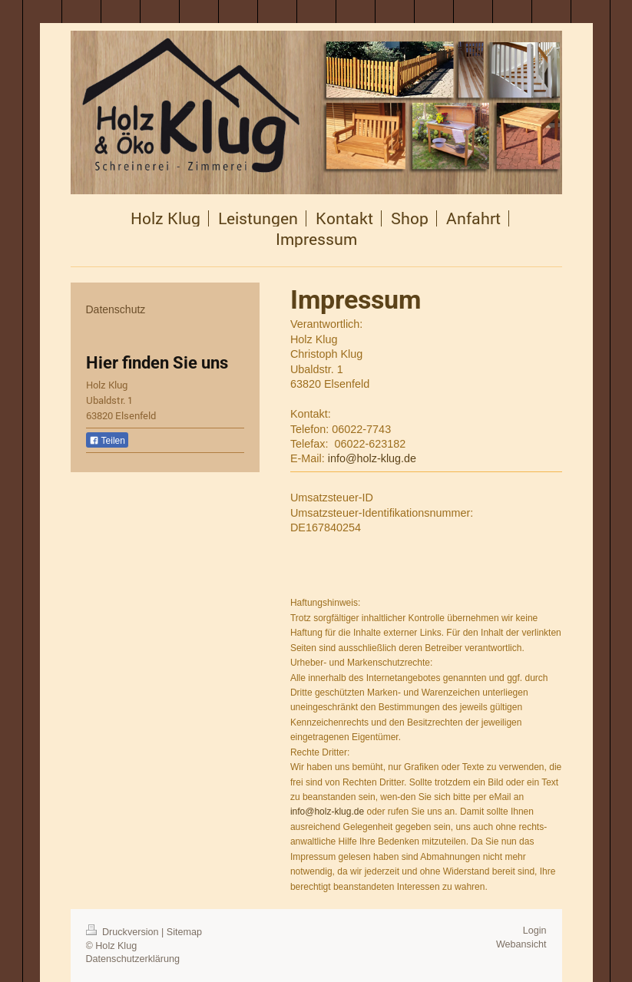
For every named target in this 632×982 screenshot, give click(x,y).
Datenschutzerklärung (133, 959)
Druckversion (123, 932)
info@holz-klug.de (372, 458)
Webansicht (521, 944)
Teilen (107, 440)
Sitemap (184, 932)
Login (535, 930)
